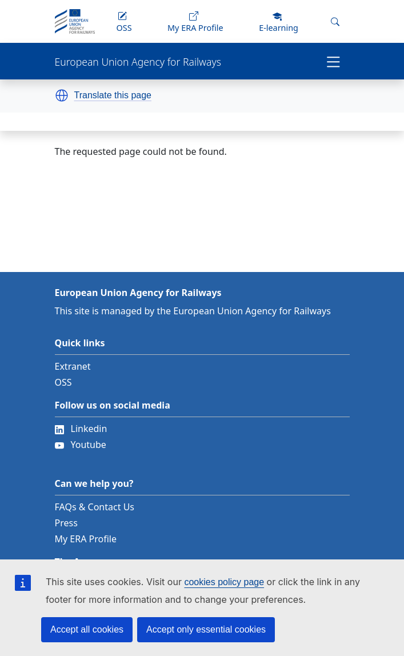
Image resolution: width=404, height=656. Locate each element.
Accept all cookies (86, 629)
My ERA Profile (86, 539)
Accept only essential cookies (206, 629)
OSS (63, 382)
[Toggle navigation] (333, 61)
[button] (62, 95)
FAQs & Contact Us (95, 507)
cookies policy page (224, 582)
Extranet (73, 366)
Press (66, 523)
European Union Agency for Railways (138, 62)
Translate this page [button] (112, 95)
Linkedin (81, 428)
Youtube (80, 444)
